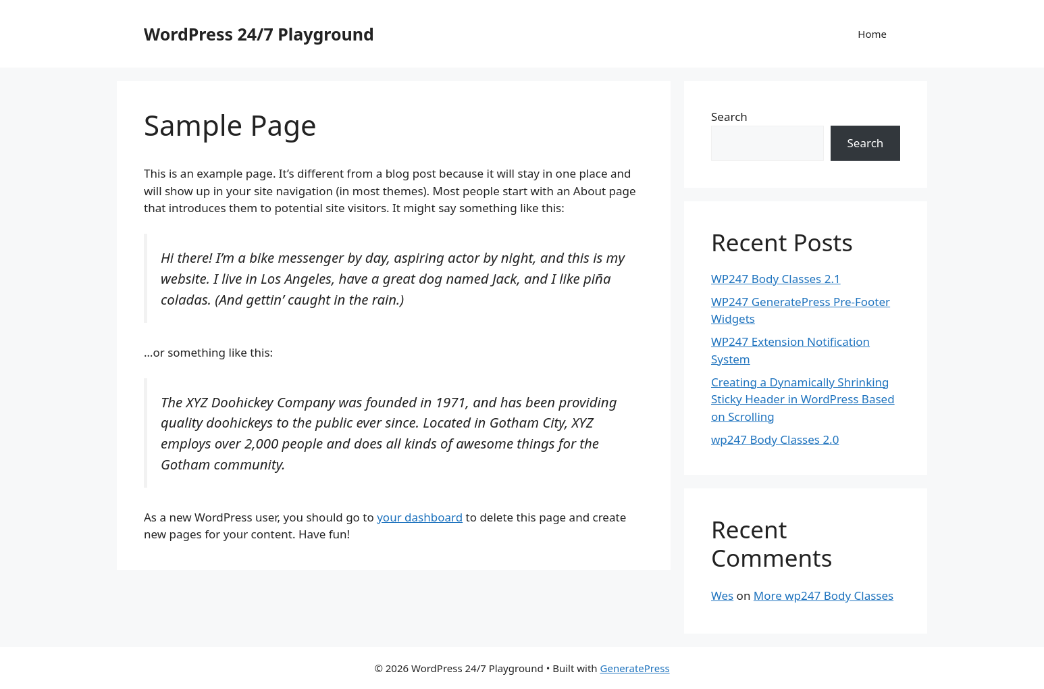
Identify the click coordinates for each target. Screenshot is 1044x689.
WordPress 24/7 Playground (259, 33)
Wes (722, 595)
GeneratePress (635, 668)
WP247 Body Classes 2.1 (776, 278)
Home (872, 34)
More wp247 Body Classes (823, 595)
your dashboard (420, 517)
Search (729, 116)
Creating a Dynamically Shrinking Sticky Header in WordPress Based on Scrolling (803, 399)
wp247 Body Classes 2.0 (775, 439)
